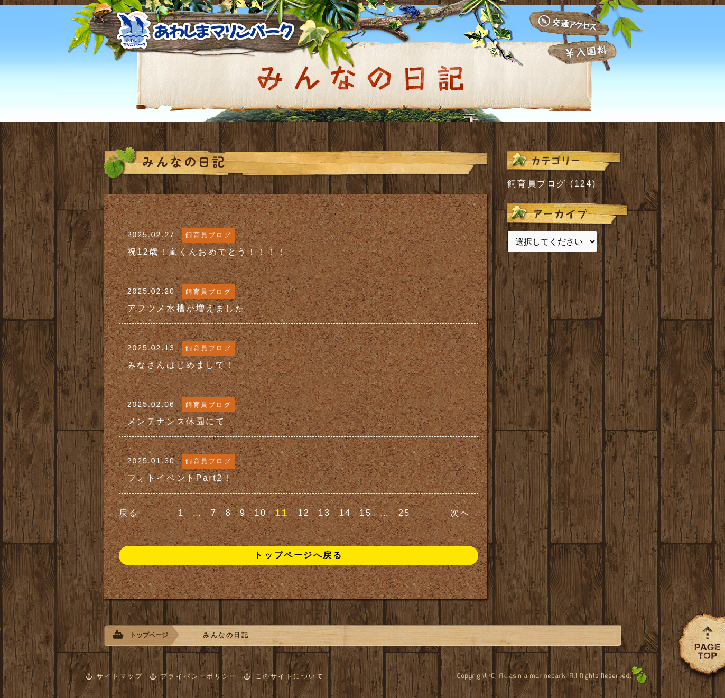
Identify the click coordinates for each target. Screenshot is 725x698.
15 (365, 512)
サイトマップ (120, 676)
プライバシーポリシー (199, 676)
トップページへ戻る (298, 555)
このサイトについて (289, 676)
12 (304, 512)
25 (404, 512)
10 (261, 512)
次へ (460, 512)
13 (325, 512)
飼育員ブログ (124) (552, 183)
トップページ (149, 635)
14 (345, 512)
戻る (128, 512)
